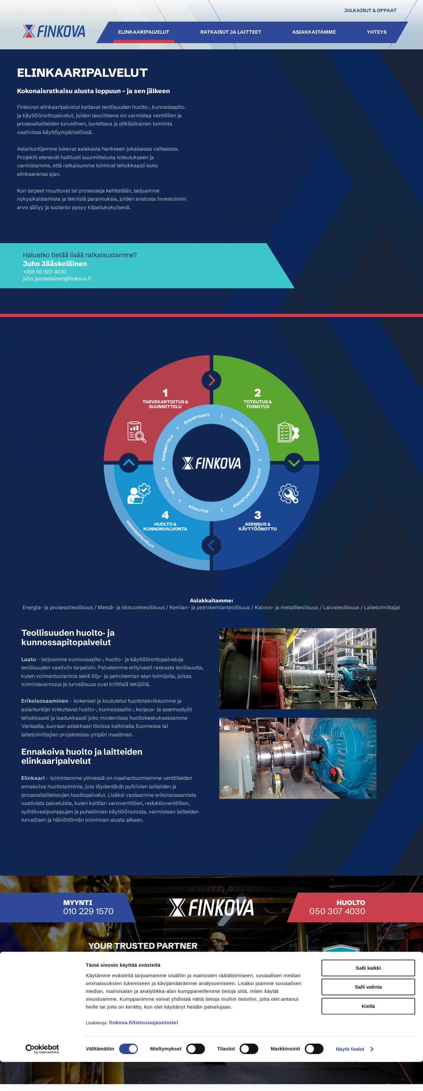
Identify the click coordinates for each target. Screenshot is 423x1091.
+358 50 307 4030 (44, 271)
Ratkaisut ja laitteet (230, 32)
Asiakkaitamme (314, 32)
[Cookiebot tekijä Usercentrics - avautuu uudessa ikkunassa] (42, 1078)
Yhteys (376, 32)
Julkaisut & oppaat (370, 10)
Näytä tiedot (350, 1078)
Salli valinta (368, 1016)
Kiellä (368, 1035)
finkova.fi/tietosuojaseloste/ (143, 1051)
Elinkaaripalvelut (143, 32)
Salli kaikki (368, 996)
